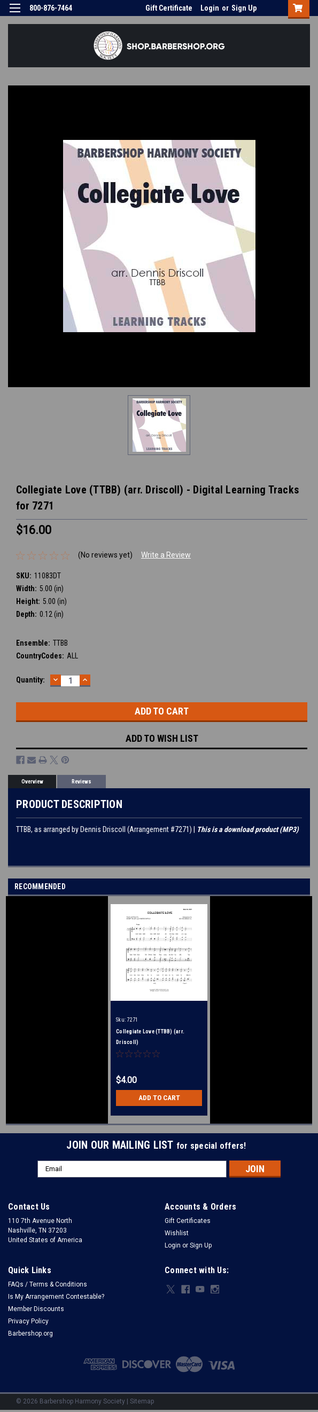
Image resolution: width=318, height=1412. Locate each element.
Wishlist (177, 1233)
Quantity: (30, 680)
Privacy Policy (28, 1321)
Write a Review (166, 555)
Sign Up (244, 8)
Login (209, 8)
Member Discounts (36, 1309)
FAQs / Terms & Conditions (47, 1284)
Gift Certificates (188, 1221)
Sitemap (142, 1401)
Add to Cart (159, 1098)
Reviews (81, 782)
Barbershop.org (30, 1333)
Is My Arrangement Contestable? (56, 1296)
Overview (32, 782)
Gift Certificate (168, 8)
